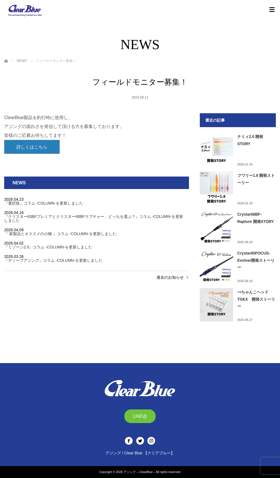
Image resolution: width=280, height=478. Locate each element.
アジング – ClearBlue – (139, 472)
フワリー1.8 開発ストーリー (256, 179)
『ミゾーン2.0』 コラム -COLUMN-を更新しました (48, 247)
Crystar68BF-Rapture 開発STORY (255, 217)
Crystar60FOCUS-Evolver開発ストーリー (256, 260)
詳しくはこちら (31, 147)
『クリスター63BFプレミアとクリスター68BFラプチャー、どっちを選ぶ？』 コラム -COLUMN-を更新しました (93, 218)
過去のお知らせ (170, 277)
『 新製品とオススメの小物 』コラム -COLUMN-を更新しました (60, 234)
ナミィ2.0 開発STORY (250, 140)
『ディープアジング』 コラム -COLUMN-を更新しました (53, 260)
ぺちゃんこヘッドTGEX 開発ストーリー (256, 299)
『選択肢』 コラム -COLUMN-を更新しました (43, 203)
